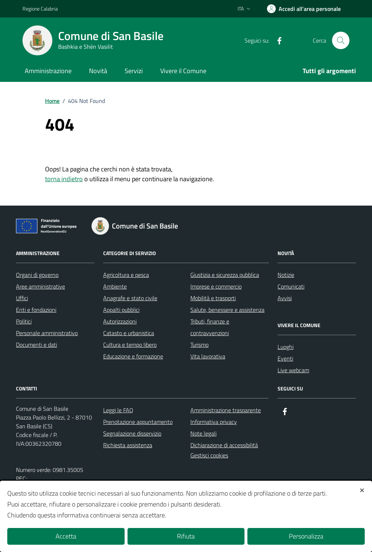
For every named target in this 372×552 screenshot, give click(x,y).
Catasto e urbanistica (128, 333)
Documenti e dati (36, 344)
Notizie (286, 274)
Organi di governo (37, 274)
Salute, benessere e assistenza (227, 309)
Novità (98, 71)
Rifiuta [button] (186, 536)
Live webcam (293, 370)
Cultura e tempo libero (130, 344)
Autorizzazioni (120, 321)
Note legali (203, 433)
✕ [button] (362, 490)
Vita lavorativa (207, 356)
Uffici (22, 298)
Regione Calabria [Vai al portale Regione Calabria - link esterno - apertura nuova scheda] (40, 8)
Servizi (134, 71)
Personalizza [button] (306, 536)
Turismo (199, 344)
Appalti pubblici (121, 309)
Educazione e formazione (133, 356)
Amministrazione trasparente (225, 410)
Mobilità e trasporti (213, 298)
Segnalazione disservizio (132, 433)
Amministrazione (48, 71)
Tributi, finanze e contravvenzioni (209, 327)
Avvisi (285, 298)
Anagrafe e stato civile (130, 298)
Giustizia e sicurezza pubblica (224, 274)
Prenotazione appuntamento (138, 421)
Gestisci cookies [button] (209, 455)
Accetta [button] (66, 536)
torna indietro (64, 179)
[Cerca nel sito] (340, 40)
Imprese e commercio (216, 286)
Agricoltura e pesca (126, 274)
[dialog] (186, 516)
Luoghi (286, 346)
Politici (24, 321)
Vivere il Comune (183, 71)
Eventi (285, 358)
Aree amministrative (40, 286)
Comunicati (291, 286)
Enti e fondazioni (36, 309)
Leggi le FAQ (118, 410)
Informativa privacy (213, 421)
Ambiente (115, 286)
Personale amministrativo (47, 333)
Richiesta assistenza (127, 445)
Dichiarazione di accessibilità (224, 445)
